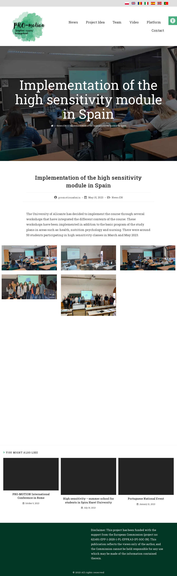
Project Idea (95, 22)
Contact (158, 30)
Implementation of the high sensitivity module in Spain (98, 125)
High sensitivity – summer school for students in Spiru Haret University (88, 500)
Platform (154, 22)
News (73, 22)
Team (117, 22)
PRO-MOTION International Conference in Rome (31, 495)
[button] (172, 20)
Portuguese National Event (146, 498)
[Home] (52, 125)
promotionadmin (69, 197)
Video (134, 22)
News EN (117, 197)
